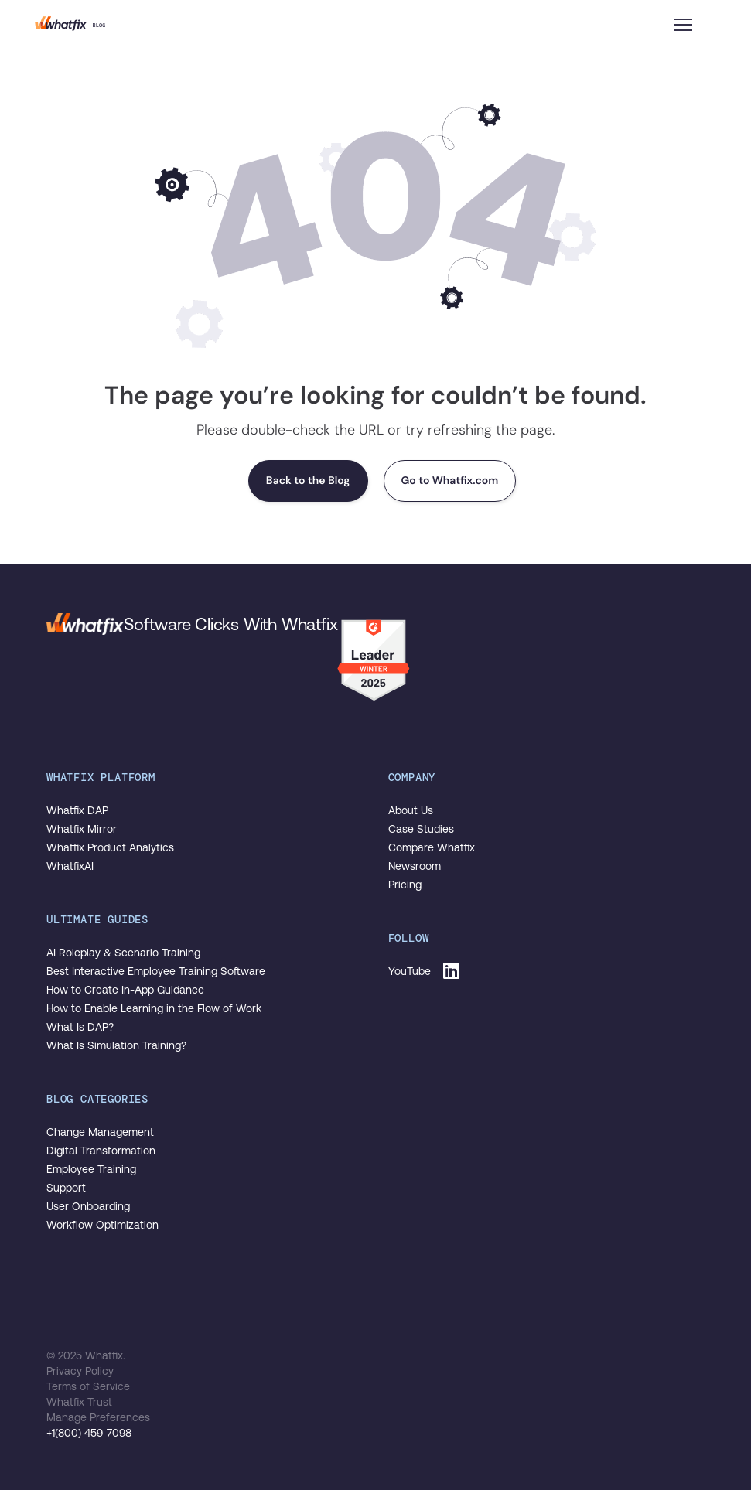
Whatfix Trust (79, 1402)
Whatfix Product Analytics (110, 847)
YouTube (409, 971)
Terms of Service (88, 1386)
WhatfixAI (70, 866)
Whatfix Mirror (81, 829)
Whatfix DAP (77, 810)
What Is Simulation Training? (116, 1045)
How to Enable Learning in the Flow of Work (153, 1008)
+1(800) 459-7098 (88, 1433)
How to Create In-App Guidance (125, 990)
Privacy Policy (80, 1371)
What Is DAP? (80, 1027)
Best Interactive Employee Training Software (155, 971)
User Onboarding (88, 1206)
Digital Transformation (100, 1150)
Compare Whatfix (431, 847)
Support (66, 1187)
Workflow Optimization (102, 1225)
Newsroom (414, 866)
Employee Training (91, 1169)
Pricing (405, 884)
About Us (410, 810)
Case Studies (421, 829)
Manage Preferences (98, 1417)
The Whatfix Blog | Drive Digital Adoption (70, 23)
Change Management (100, 1132)
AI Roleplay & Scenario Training (123, 952)
